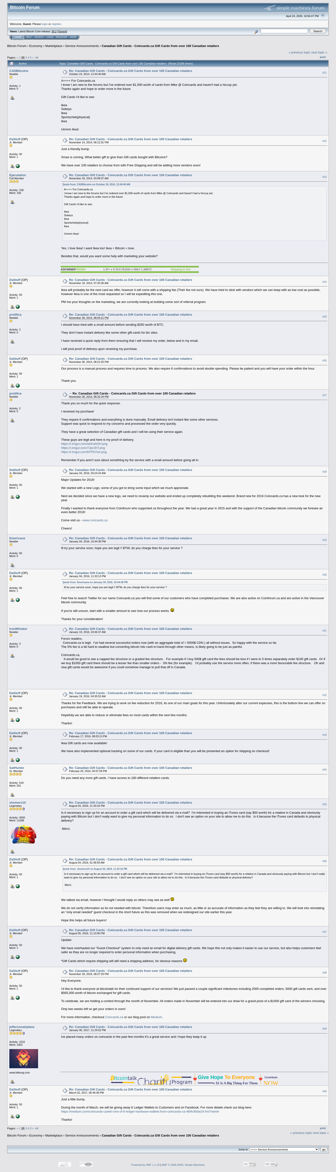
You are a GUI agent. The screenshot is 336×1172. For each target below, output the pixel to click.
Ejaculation (17, 175)
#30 (324, 574)
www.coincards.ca (95, 520)
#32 (324, 695)
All (36, 57)
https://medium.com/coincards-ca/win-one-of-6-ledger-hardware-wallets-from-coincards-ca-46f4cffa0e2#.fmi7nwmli (140, 1111)
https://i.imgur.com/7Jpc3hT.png (83, 448)
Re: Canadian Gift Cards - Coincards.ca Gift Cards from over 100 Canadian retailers (130, 71)
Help (29, 37)
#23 (324, 176)
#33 (324, 735)
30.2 (54, 31)
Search (39, 37)
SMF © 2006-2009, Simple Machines (183, 1164)
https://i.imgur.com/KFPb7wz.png (84, 452)
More (73, 37)
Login (49, 37)
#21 (324, 72)
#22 (324, 140)
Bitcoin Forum (16, 46)
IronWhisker (18, 629)
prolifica (15, 314)
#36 (324, 861)
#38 (324, 972)
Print (323, 57)
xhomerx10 (17, 802)
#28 (324, 471)
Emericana (17, 538)
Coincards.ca (114, 1017)
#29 (324, 540)
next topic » (319, 52)
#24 (324, 281)
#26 (324, 360)
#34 (324, 769)
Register (61, 37)
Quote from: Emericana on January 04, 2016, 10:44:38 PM (95, 582)
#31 (324, 630)
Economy (35, 46)
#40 (324, 1091)
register (56, 23)
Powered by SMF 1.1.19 (145, 1164)
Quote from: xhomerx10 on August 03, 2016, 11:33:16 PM (95, 869)
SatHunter (16, 768)
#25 (324, 316)
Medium (156, 1017)
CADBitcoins (18, 71)
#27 (324, 395)
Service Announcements (82, 46)
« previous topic (299, 52)
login (45, 23)
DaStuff (14, 139)
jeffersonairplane (21, 1027)
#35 (324, 804)
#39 (324, 1028)
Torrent (62, 31)
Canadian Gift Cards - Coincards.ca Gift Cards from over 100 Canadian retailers (160, 46)
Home (18, 37)
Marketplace (53, 46)
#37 (324, 931)
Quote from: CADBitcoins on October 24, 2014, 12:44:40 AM (96, 184)
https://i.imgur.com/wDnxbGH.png (84, 444)
